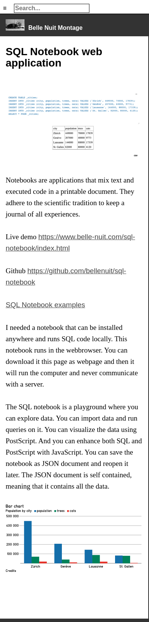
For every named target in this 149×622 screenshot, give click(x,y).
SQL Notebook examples (45, 305)
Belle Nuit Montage (55, 28)
